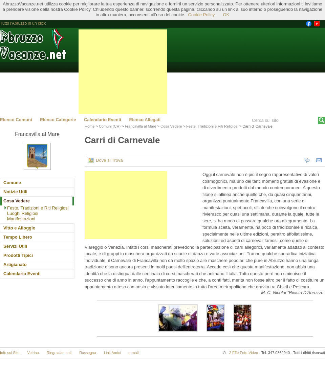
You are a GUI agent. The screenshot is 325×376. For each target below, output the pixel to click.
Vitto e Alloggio (19, 227)
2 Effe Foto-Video (243, 353)
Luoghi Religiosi (22, 213)
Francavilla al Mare (140, 126)
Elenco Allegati (145, 119)
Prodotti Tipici (18, 255)
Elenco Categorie (58, 119)
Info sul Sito (9, 353)
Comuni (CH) (110, 126)
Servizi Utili (15, 246)
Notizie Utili (15, 191)
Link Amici (112, 353)
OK (226, 14)
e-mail (134, 353)
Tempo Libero (17, 237)
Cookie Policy (201, 14)
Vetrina (33, 353)
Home (89, 126)
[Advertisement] (123, 71)
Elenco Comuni (16, 119)
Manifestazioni (21, 218)
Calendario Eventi (102, 119)
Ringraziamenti (59, 353)
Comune (12, 182)
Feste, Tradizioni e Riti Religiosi (37, 208)
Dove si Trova (105, 160)
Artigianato (15, 264)
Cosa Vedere (16, 200)
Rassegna (87, 353)
